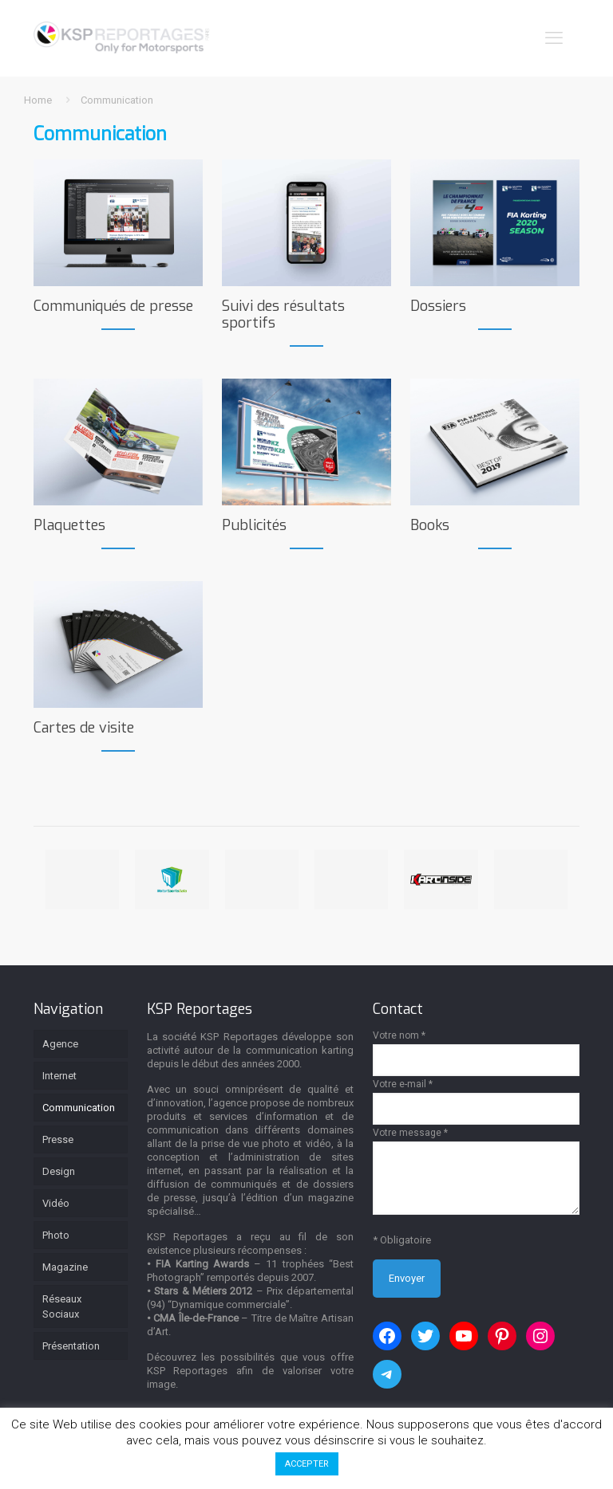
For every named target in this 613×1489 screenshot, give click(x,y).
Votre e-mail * (476, 1101)
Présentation (71, 1346)
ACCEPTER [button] (307, 1464)
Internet (59, 1076)
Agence (60, 1044)
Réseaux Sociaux (61, 1306)
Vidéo (55, 1203)
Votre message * (476, 1171)
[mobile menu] (554, 38)
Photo (55, 1235)
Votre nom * (476, 1053)
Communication (78, 1108)
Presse (57, 1139)
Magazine (65, 1267)
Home (38, 100)
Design (58, 1171)
